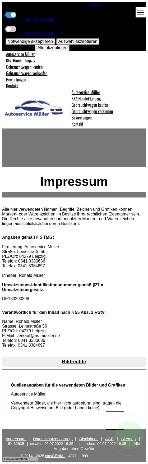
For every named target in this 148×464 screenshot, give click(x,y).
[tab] (74, 362)
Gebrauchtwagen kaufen (24, 67)
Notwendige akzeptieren (30, 41)
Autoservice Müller (20, 54)
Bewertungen (16, 79)
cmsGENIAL (55, 456)
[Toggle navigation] (140, 12)
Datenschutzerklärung (53, 439)
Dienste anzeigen (38, 19)
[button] (74, 362)
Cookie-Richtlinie (16, 459)
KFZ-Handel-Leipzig (20, 60)
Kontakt (12, 86)
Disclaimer (88, 439)
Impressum (94, 4)
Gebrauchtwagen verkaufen (26, 73)
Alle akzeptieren (52, 47)
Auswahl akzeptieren (78, 41)
